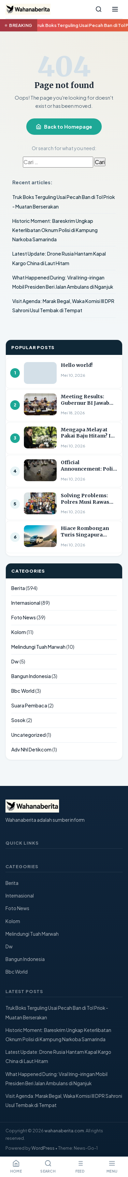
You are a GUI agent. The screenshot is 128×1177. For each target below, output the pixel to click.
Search (48, 1166)
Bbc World (22, 691)
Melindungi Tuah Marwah (38, 647)
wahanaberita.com (64, 1130)
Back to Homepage (64, 127)
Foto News (23, 617)
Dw (15, 661)
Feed (80, 1166)
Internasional (25, 603)
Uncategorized (28, 735)
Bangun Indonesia (31, 676)
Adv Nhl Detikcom (31, 749)
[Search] (98, 9)
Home (16, 1166)
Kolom (18, 632)
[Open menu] (115, 9)
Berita (18, 588)
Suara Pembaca (29, 705)
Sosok (18, 720)
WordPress (43, 1148)
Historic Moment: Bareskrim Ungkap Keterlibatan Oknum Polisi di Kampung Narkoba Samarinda (55, 230)
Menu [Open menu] (111, 1166)
